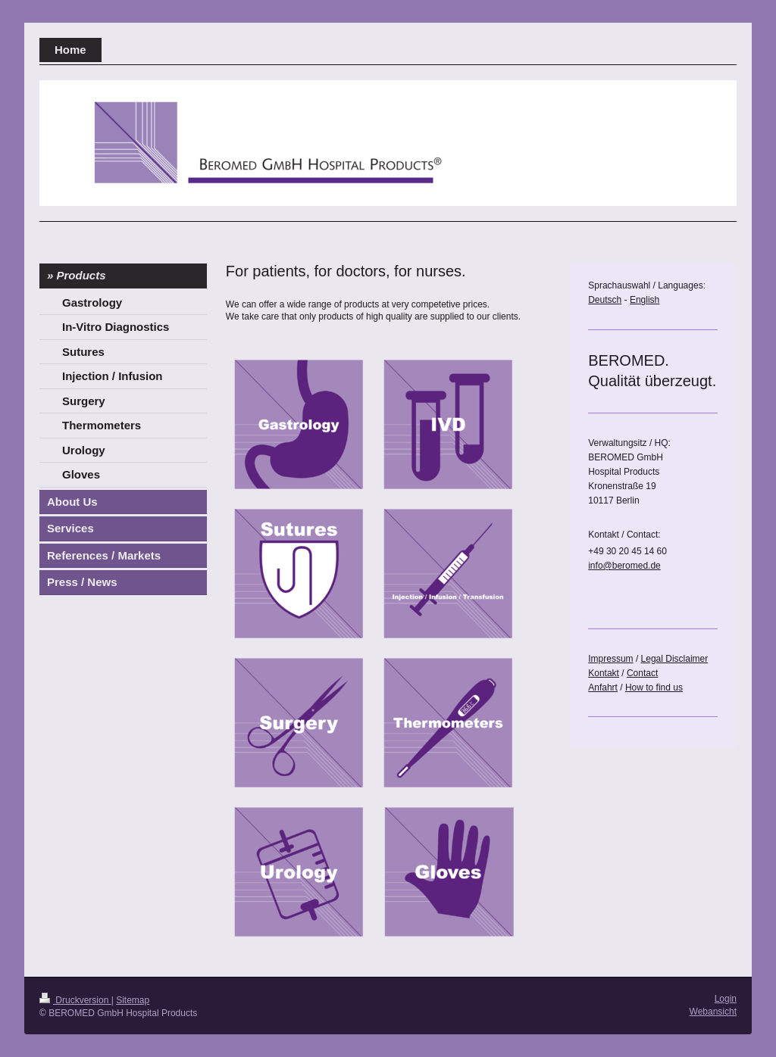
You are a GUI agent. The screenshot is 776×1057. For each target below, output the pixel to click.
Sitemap (132, 1000)
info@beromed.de (624, 565)
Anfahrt (603, 687)
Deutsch (604, 300)
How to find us (654, 687)
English (644, 300)
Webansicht (713, 1011)
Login (726, 998)
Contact (642, 673)
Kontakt (603, 673)
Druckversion (75, 1000)
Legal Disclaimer (675, 658)
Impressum (610, 658)
